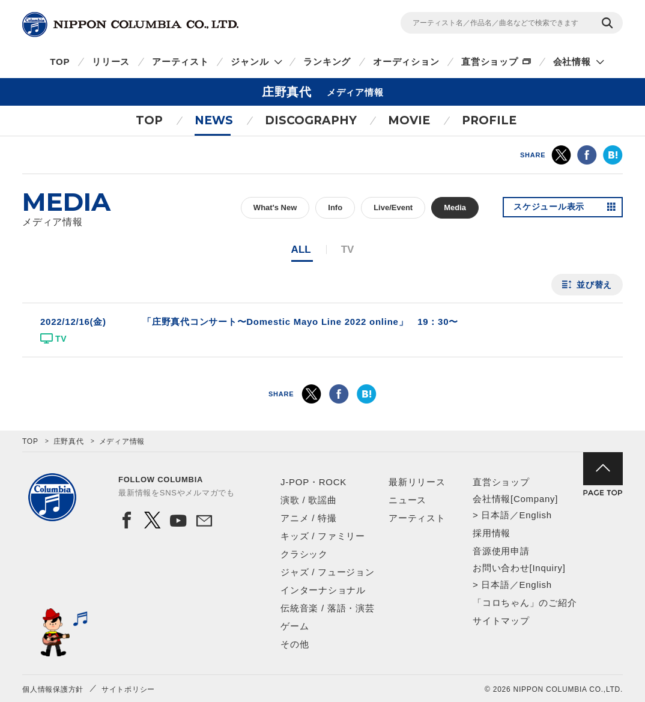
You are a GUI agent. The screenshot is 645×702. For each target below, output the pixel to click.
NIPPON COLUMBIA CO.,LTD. (130, 24)
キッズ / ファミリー (322, 536)
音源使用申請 (501, 551)
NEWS (214, 120)
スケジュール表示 (549, 208)
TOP (60, 61)
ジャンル (249, 61)
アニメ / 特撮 (308, 518)
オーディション (406, 61)
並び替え (594, 284)
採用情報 (491, 533)
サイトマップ (501, 621)
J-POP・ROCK (313, 482)
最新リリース (417, 482)
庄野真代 (68, 441)
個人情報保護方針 (52, 689)
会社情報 (572, 61)
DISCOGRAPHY (311, 120)
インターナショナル (323, 590)
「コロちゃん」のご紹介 (525, 603)
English (535, 515)
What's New (275, 207)
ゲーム (294, 626)
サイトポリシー (128, 689)
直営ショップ (489, 61)
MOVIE (409, 120)
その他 (294, 644)
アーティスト (180, 61)
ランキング (327, 61)
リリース (111, 61)
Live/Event (393, 207)
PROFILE (489, 120)
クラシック (304, 554)
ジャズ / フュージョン (327, 572)
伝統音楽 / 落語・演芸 (327, 608)
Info (335, 207)
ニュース (407, 500)
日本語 (495, 515)
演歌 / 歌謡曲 (308, 500)
